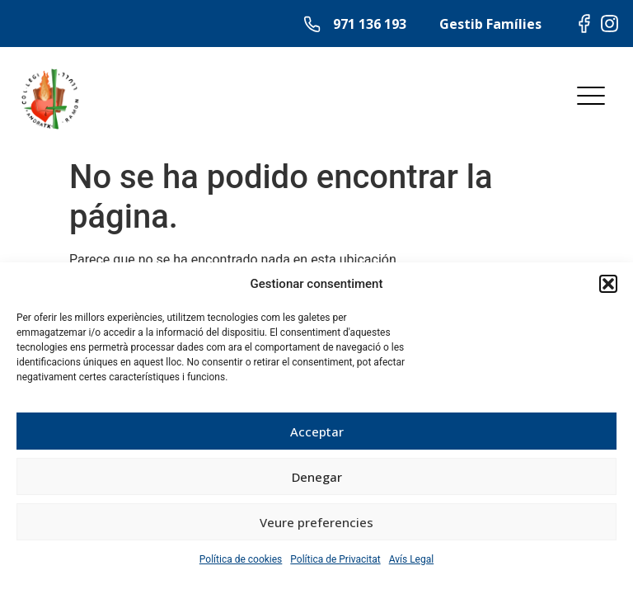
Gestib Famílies (490, 24)
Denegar (317, 477)
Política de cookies (241, 559)
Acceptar (317, 431)
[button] (608, 284)
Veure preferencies (316, 522)
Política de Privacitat (335, 559)
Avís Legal (411, 559)
